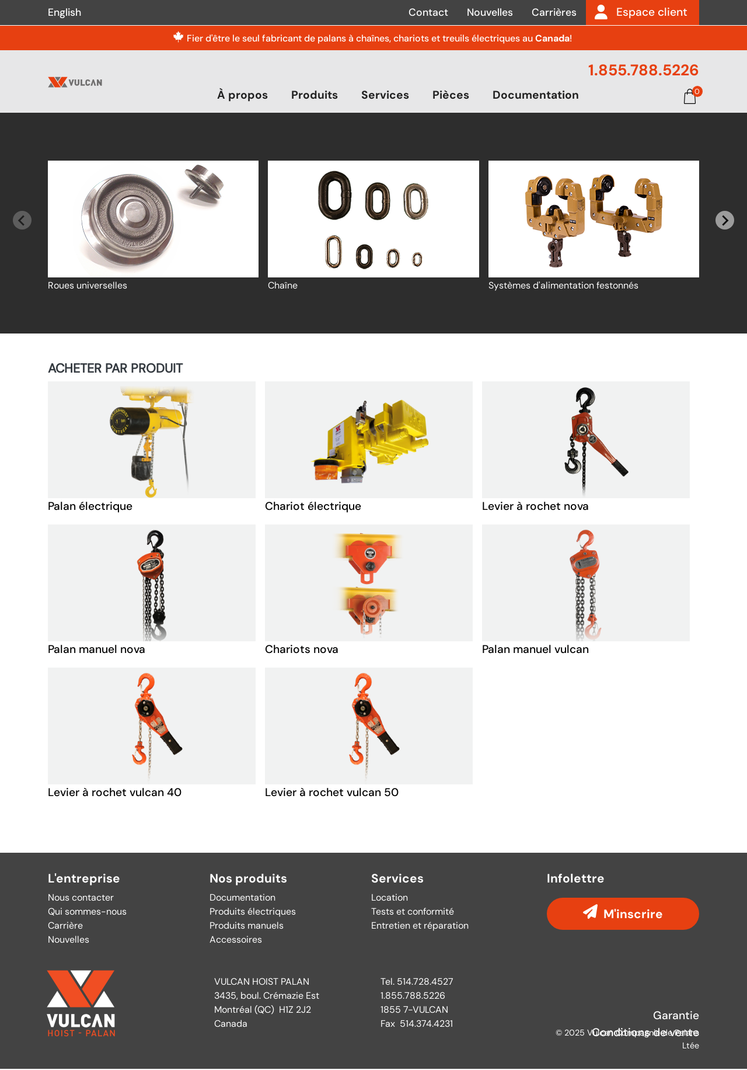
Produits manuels (247, 926)
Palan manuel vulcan (535, 650)
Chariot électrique (313, 507)
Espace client (651, 12)
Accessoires (236, 940)
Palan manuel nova (96, 650)
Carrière (65, 926)
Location (389, 898)
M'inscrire (633, 914)
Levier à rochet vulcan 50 (332, 793)
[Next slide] (724, 221)
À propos (242, 95)
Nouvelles (490, 12)
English (64, 12)
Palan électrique (90, 507)
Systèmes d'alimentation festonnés (563, 286)
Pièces (450, 95)
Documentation (536, 95)
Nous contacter (81, 898)
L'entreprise (84, 880)
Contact (428, 12)
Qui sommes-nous (87, 912)
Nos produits (248, 880)
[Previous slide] (22, 221)
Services (385, 95)
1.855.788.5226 (643, 70)
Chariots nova (301, 650)
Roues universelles (87, 286)
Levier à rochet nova (535, 507)
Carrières (554, 12)
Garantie (676, 1016)
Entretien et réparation (420, 926)
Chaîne (283, 286)
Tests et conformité (412, 912)
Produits (314, 95)
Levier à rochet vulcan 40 (114, 793)
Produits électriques (253, 912)
